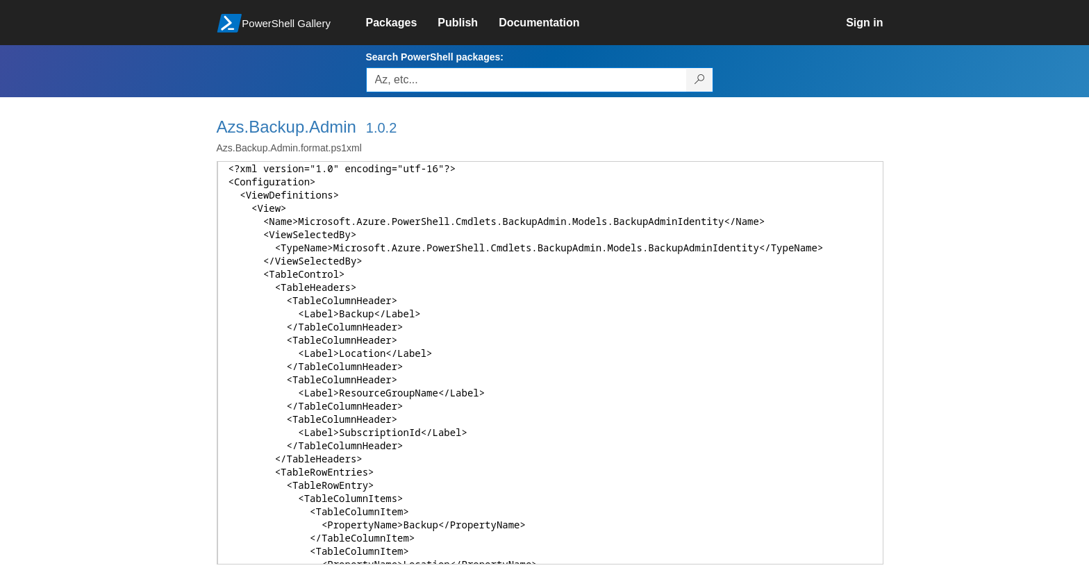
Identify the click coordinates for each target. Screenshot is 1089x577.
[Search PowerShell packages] (699, 79)
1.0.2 (381, 127)
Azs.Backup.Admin (286, 126)
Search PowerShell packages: (435, 56)
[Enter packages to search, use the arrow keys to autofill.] (526, 79)
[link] (402, 23)
